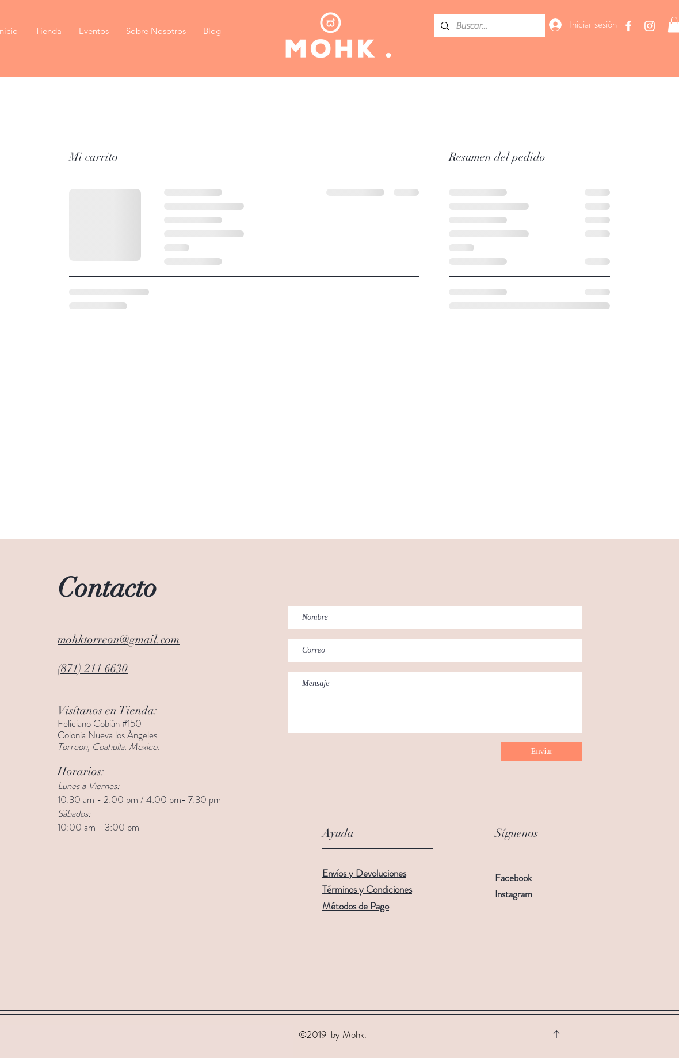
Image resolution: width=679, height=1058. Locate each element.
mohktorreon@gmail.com (119, 639)
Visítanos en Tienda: (108, 710)
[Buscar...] (488, 25)
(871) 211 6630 (93, 668)
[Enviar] (541, 751)
